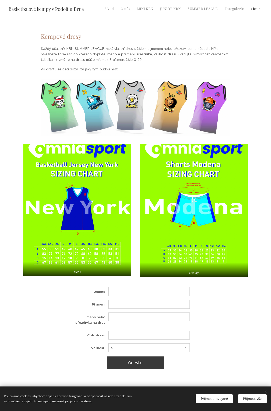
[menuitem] (115, 8)
